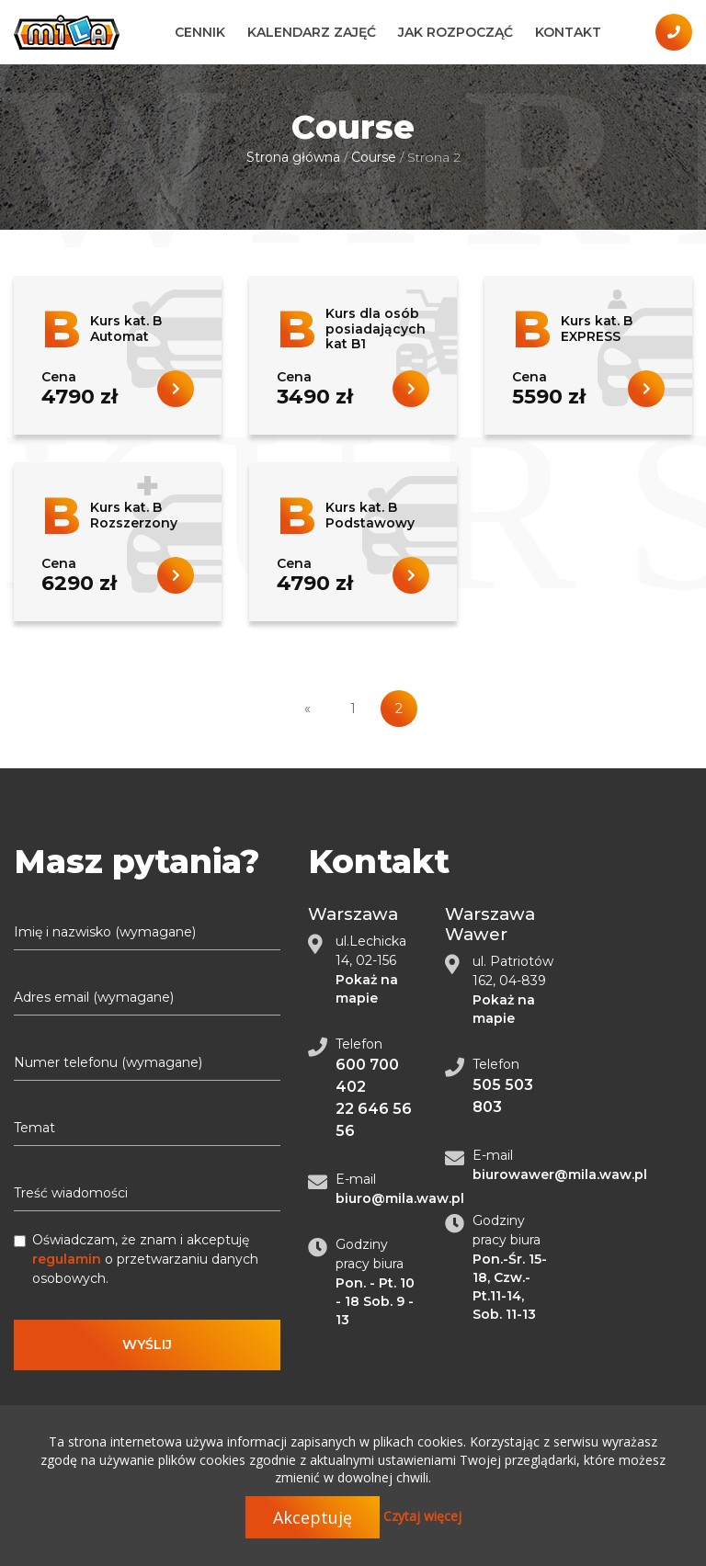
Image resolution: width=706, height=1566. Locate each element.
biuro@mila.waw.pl (400, 1198)
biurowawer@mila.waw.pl (560, 1174)
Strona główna (293, 157)
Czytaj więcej (422, 1516)
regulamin (66, 1259)
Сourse (373, 157)
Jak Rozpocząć (455, 32)
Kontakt (568, 32)
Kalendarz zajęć (311, 32)
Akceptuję (312, 1517)
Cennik (200, 32)
